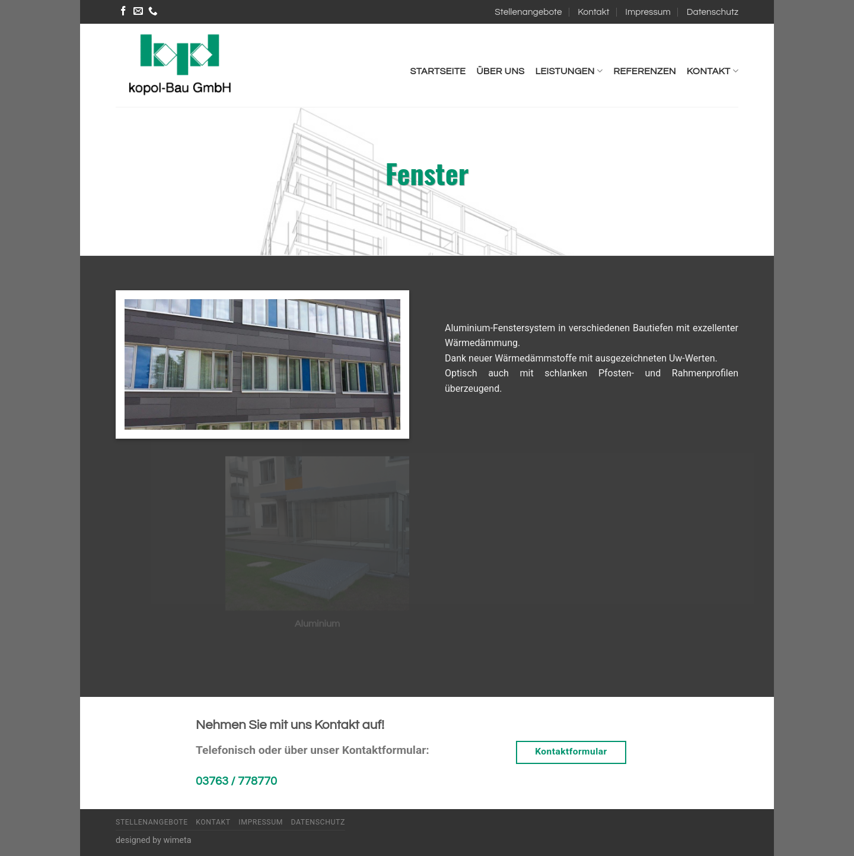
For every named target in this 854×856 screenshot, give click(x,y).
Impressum (648, 12)
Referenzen (644, 71)
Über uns (500, 71)
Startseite (438, 71)
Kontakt (593, 12)
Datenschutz (712, 12)
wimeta (177, 840)
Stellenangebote (528, 12)
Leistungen (569, 71)
